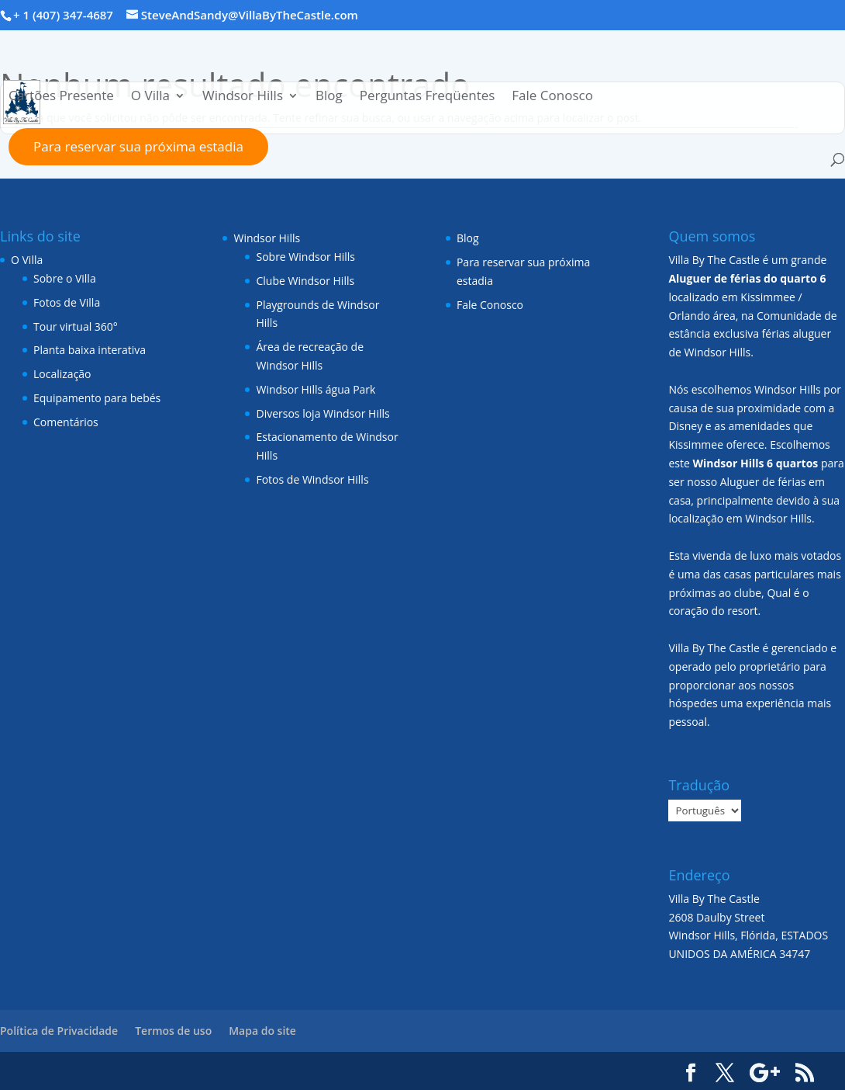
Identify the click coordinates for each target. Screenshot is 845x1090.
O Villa (150, 97)
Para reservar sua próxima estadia (138, 146)
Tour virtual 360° (75, 326)
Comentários (65, 422)
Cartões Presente (61, 97)
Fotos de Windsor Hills (312, 479)
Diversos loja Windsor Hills (322, 413)
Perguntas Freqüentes (427, 97)
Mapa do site (262, 1030)
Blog (329, 97)
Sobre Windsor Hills (305, 256)
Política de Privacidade (59, 1030)
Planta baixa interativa (89, 349)
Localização (62, 373)
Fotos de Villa (66, 302)
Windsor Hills (242, 97)
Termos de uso (173, 1030)
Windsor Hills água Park (315, 389)
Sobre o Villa (64, 278)
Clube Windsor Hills (305, 280)
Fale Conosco (552, 97)
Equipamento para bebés (96, 398)
